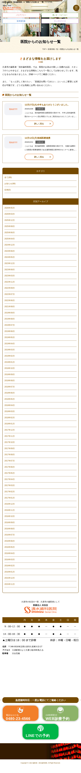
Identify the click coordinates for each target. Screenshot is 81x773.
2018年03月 (9, 411)
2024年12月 (9, 245)
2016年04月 (9, 553)
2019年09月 (9, 313)
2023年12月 (9, 263)
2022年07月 (9, 294)
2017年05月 (9, 473)
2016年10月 (9, 516)
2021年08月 (9, 306)
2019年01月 (9, 362)
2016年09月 (9, 522)
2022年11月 (9, 282)
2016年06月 (9, 541)
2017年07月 (9, 461)
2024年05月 (9, 257)
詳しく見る (39, 124)
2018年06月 (9, 393)
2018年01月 (9, 424)
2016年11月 (9, 510)
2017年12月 (9, 430)
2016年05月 (9, 547)
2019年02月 (9, 356)
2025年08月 (9, 226)
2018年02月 (9, 418)
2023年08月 (9, 270)
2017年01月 (9, 498)
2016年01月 (9, 572)
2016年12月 (9, 504)
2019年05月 (9, 337)
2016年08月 (9, 529)
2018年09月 (9, 374)
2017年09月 (9, 448)
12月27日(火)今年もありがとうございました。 (47, 105)
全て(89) (8, 177)
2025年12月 (9, 220)
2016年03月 (9, 559)
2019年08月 (9, 319)
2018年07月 (9, 387)
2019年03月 (9, 350)
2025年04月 (9, 239)
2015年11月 (9, 584)
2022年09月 (9, 288)
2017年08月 (9, 455)
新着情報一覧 (53, 49)
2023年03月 (9, 276)
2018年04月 (9, 405)
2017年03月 (9, 485)
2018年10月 (9, 368)
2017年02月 (9, 492)
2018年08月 (9, 381)
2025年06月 (9, 232)
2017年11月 (9, 436)
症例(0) (7, 190)
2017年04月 (9, 479)
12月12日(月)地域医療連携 (37, 138)
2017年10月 (9, 442)
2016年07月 (9, 535)
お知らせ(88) (9, 184)
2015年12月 (9, 578)
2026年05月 (9, 208)
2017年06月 (9, 467)
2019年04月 (9, 344)
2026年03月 (9, 214)
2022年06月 (9, 300)
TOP (44, 49)
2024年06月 (9, 251)
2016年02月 (9, 566)
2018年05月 (9, 399)
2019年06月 (9, 331)
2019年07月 (9, 325)
